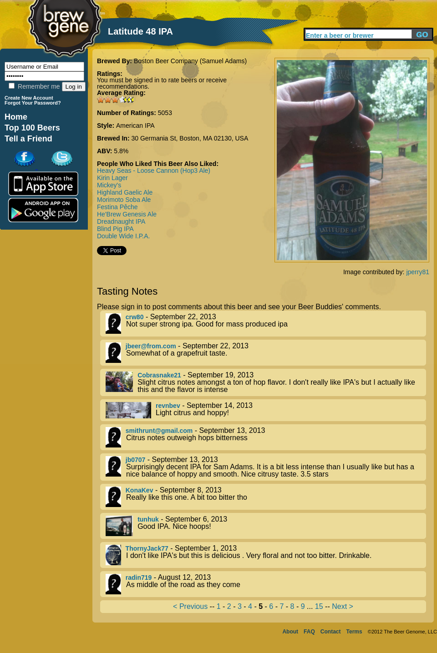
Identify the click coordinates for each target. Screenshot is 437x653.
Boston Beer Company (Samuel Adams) (190, 61)
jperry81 (417, 272)
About (290, 631)
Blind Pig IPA (115, 228)
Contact (330, 631)
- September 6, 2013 (266, 526)
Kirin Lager (112, 177)
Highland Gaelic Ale (124, 192)
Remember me (34, 86)
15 (319, 606)
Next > (342, 606)
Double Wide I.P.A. (123, 236)
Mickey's (109, 185)
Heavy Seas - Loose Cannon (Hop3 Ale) (153, 170)
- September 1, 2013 (266, 555)
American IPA (135, 125)
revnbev (168, 405)
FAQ (309, 631)
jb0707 (136, 459)
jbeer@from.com (151, 346)
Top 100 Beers (32, 127)
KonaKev (139, 490)
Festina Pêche (117, 207)
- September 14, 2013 (266, 410)
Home (16, 116)
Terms (354, 631)
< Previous (190, 606)
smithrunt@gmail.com (159, 430)
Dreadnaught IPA (121, 221)
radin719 (139, 577)
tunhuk (148, 519)
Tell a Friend (28, 138)
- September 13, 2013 (266, 437)
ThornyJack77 (147, 548)
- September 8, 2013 (266, 497)
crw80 (135, 317)
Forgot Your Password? (33, 102)
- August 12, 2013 (266, 584)
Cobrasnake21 (159, 375)
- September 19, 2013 (266, 382)
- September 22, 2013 (266, 323)
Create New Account (29, 97)
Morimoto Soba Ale (124, 199)
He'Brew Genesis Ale (127, 214)
